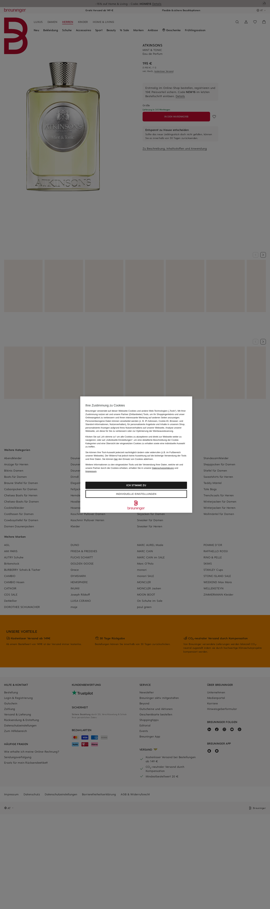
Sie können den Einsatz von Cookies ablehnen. (128, 459)
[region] (136, 454)
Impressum (90, 471)
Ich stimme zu (136, 485)
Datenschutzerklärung (163, 468)
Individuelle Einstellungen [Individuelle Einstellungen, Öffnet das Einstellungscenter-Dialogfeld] (136, 493)
